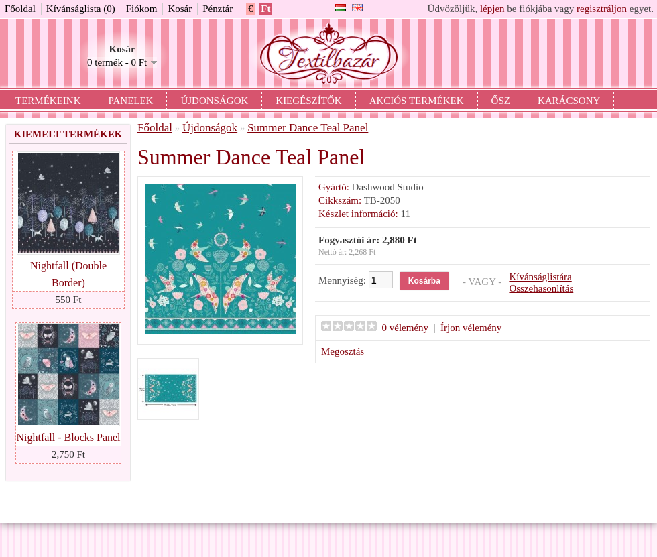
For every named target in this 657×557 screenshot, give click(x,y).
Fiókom (142, 8)
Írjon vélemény (470, 327)
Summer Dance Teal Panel (307, 127)
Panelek (131, 100)
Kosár (180, 8)
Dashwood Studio (388, 187)
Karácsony (569, 100)
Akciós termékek (416, 100)
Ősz (500, 100)
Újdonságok (214, 100)
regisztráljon (602, 8)
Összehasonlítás (541, 288)
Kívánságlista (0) (80, 8)
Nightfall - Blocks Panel (68, 437)
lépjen (492, 8)
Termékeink (48, 100)
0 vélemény (405, 327)
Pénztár (217, 8)
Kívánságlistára (540, 276)
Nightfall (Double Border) (68, 274)
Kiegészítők (308, 100)
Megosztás (342, 351)
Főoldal (20, 8)
